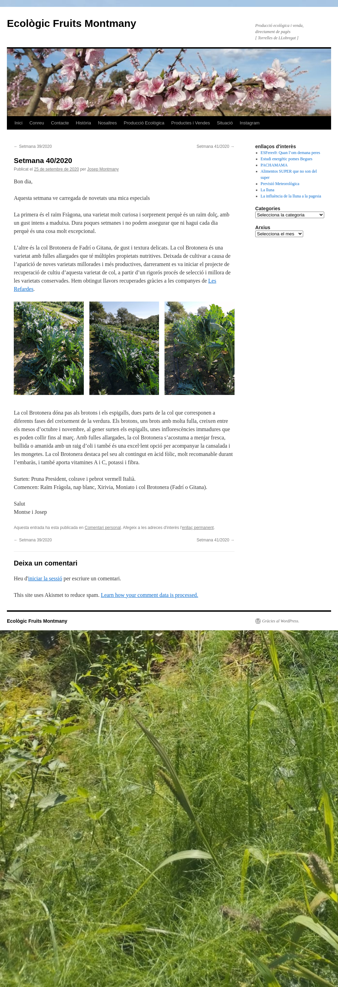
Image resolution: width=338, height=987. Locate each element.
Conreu (36, 122)
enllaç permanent (198, 527)
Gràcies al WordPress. (280, 621)
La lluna (268, 189)
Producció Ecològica (144, 122)
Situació (225, 122)
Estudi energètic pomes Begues (286, 158)
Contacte (60, 122)
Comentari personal (103, 527)
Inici (18, 122)
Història (83, 122)
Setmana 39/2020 (33, 146)
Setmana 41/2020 (216, 146)
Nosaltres (107, 122)
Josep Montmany (103, 169)
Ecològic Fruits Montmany (71, 23)
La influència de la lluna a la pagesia (291, 196)
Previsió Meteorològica (280, 183)
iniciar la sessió (45, 578)
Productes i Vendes (190, 122)
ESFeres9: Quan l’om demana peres (290, 152)
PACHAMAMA (274, 165)
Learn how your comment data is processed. (149, 595)
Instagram (250, 122)
